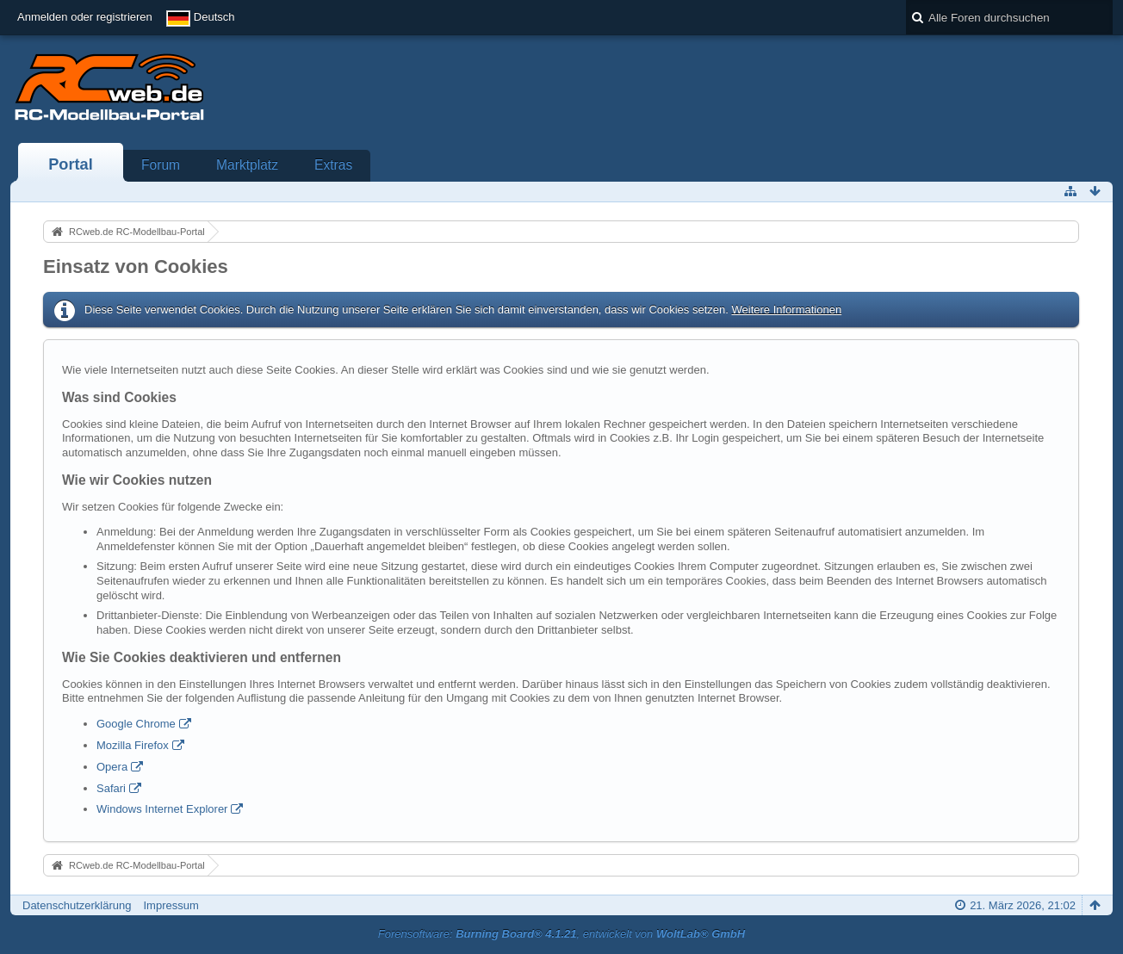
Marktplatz (247, 165)
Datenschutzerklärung (76, 905)
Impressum (170, 905)
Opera (111, 766)
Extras (333, 165)
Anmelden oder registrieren (84, 16)
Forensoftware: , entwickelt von (561, 933)
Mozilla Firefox (132, 745)
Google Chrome (136, 723)
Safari (111, 788)
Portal (70, 164)
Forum (160, 165)
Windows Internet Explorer (161, 808)
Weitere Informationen (786, 309)
